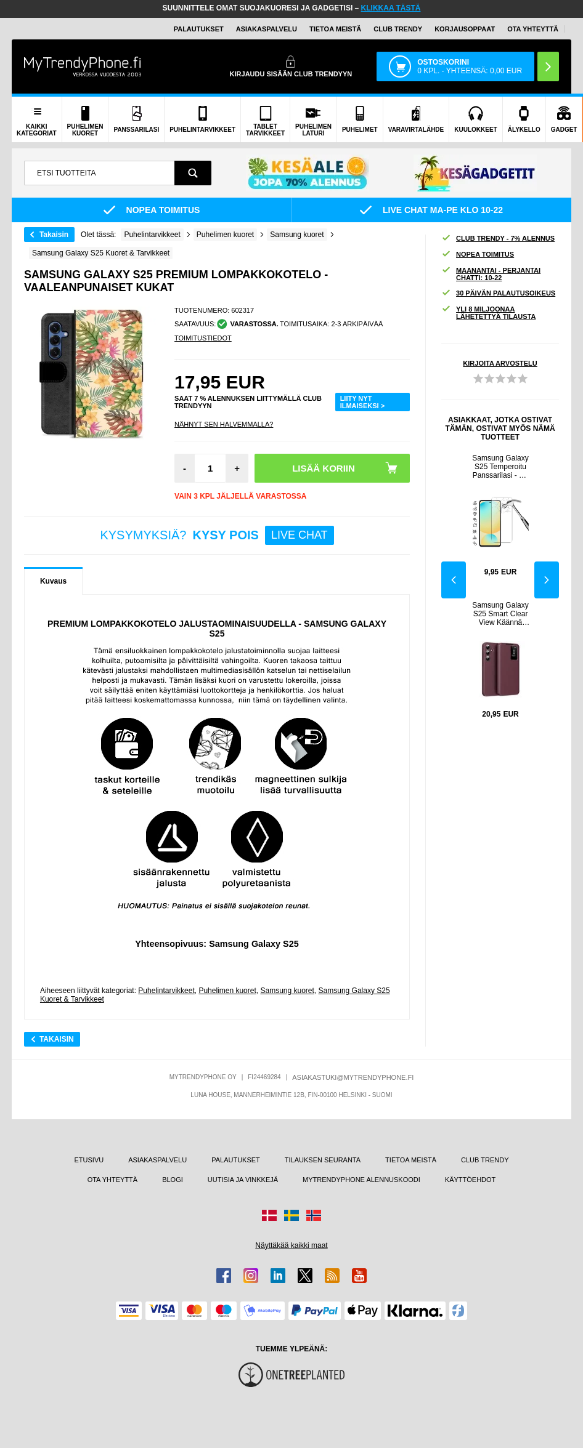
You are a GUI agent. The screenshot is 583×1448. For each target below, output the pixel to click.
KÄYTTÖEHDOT (470, 1179)
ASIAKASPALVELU (266, 29)
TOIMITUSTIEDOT (203, 338)
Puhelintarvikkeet (166, 990)
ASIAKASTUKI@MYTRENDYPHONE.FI (353, 1077)
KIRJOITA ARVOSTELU (500, 363)
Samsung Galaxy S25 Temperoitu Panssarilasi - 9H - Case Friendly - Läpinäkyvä (500, 467)
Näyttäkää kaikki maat (291, 1245)
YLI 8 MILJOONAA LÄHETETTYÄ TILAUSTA (488, 312)
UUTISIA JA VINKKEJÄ (243, 1179)
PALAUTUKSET (199, 29)
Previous (453, 579)
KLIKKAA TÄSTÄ (391, 8)
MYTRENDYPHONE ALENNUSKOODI (361, 1179)
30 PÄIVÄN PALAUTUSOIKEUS (498, 293)
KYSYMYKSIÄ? (216, 535)
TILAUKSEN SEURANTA (323, 1160)
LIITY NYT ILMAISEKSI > (362, 402)
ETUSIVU (89, 1160)
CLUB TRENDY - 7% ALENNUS (498, 239)
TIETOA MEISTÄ (335, 29)
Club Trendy (397, 29)
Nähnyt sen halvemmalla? (223, 424)
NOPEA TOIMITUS (477, 255)
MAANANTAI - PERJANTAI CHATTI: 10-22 (490, 274)
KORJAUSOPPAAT (464, 29)
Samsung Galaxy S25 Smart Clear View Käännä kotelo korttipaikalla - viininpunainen (500, 614)
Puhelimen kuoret (227, 990)
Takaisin (53, 234)
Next (546, 579)
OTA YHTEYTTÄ (532, 29)
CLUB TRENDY (484, 1160)
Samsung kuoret (287, 990)
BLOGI (172, 1179)
